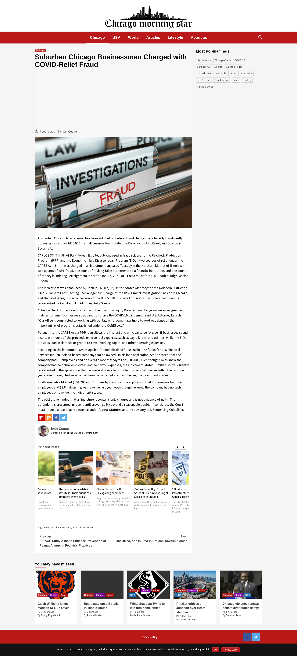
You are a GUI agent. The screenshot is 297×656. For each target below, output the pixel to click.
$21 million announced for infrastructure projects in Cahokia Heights (187, 493)
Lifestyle (175, 37)
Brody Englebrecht (51, 615)
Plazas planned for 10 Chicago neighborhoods (110, 491)
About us (199, 37)
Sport (63, 595)
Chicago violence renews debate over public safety (241, 605)
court (234, 73)
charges (48, 527)
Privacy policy (230, 649)
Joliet (236, 80)
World (133, 37)
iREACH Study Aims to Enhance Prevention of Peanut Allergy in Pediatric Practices (76, 540)
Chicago (97, 37)
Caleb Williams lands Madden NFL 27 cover (53, 605)
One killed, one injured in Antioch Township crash (150, 538)
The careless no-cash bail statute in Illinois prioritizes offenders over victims (75, 493)
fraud (75, 527)
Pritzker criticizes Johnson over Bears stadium (191, 608)
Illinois (53, 595)
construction (221, 80)
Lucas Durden (94, 615)
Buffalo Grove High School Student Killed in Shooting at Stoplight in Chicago (151, 493)
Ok (215, 649)
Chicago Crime (63, 527)
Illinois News (87, 527)
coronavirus (204, 66)
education (246, 73)
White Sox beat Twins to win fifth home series (147, 605)
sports (218, 66)
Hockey (247, 80)
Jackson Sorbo (141, 615)
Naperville (221, 73)
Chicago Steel (205, 86)
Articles (153, 37)
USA (116, 37)
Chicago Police (234, 66)
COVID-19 (240, 60)
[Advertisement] (113, 98)
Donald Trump (204, 73)
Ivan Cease (69, 131)
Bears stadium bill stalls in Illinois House (101, 605)
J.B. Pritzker (204, 80)
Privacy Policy (148, 637)
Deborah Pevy (233, 615)
